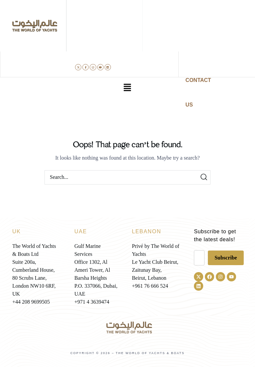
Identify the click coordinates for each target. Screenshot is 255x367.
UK (16, 231)
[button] (127, 88)
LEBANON (146, 231)
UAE (80, 231)
